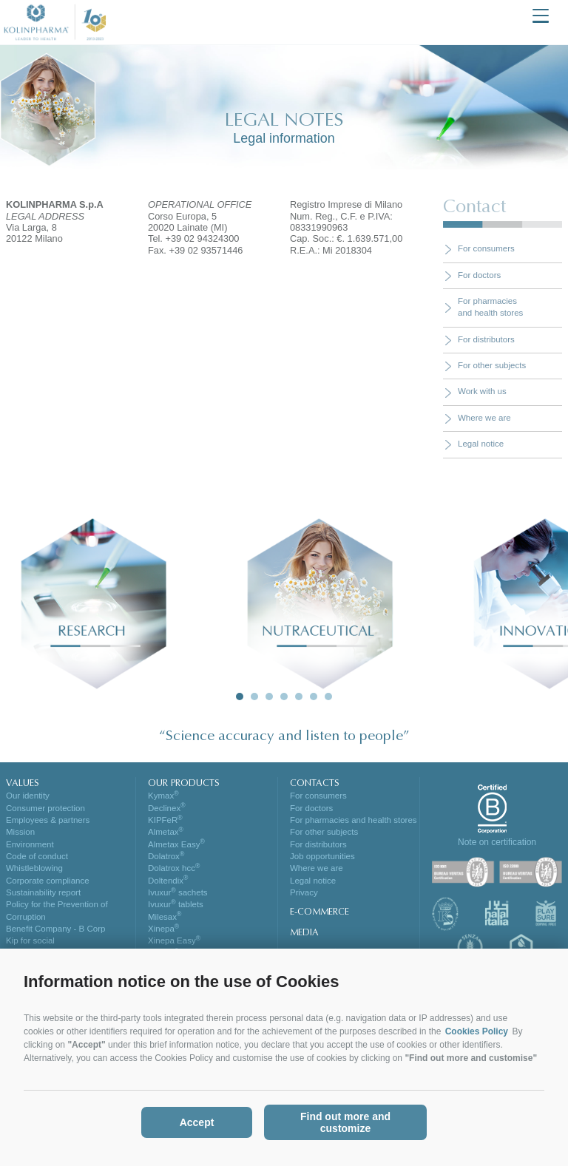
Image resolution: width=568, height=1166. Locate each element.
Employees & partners (47, 820)
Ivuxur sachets (178, 892)
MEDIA (304, 933)
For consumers (486, 248)
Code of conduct (37, 856)
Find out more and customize (345, 1122)
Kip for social (30, 940)
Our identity (28, 795)
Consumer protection (45, 808)
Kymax (163, 795)
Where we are (484, 417)
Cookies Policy (476, 1031)
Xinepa (163, 928)
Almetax (165, 831)
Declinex (167, 808)
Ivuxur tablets (175, 904)
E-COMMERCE (319, 912)
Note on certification (497, 842)
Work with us (482, 391)
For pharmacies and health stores (353, 820)
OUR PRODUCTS (184, 783)
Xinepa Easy (174, 940)
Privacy (304, 892)
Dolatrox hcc (174, 868)
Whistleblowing (34, 868)
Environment (30, 844)
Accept (197, 1122)
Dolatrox (166, 856)
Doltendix (168, 880)
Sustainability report (43, 892)
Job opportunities (322, 856)
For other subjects (492, 365)
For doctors (479, 275)
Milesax (164, 916)
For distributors (486, 339)
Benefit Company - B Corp (55, 928)
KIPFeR (165, 820)
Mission (20, 831)
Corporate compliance (47, 880)
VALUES (22, 783)
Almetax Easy (176, 844)
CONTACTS (314, 783)
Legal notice (481, 443)
